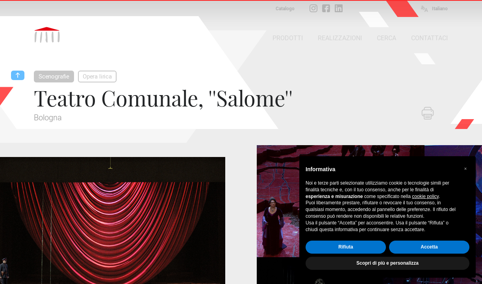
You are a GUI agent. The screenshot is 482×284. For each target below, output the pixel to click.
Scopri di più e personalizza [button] (387, 263)
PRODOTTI (288, 38)
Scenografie (54, 76)
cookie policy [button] (425, 196)
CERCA (386, 38)
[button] (465, 169)
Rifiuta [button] (345, 247)
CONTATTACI (429, 38)
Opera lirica (97, 76)
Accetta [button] (429, 247)
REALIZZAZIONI (340, 38)
